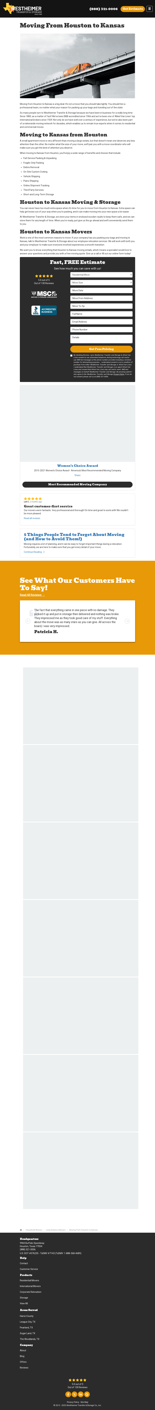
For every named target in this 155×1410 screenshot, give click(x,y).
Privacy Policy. (118, 374)
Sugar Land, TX (27, 1333)
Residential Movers (29, 1280)
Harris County (26, 1316)
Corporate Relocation (30, 1292)
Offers (23, 1362)
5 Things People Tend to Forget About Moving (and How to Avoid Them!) (74, 537)
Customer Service (29, 1269)
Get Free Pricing (101, 349)
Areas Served (29, 1310)
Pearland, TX (26, 1327)
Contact (24, 1263)
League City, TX (27, 1322)
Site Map (84, 1402)
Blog (22, 1356)
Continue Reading (34, 552)
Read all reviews (32, 518)
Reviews (24, 1367)
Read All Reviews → (32, 595)
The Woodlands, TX (29, 1339)
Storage (24, 1297)
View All (24, 1303)
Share (77, 475)
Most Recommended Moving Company (77, 484)
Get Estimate (133, 9)
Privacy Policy (73, 1402)
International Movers (30, 1286)
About (23, 1350)
